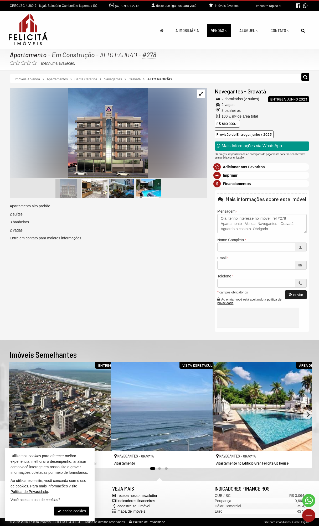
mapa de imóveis (131, 511)
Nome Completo (230, 240)
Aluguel (248, 30)
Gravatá (257, 91)
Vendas (219, 30)
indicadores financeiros (136, 501)
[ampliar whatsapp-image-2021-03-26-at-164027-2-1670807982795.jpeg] (79, 133)
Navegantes (229, 91)
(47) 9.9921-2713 (127, 6)
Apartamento (28, 55)
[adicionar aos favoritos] (100, 459)
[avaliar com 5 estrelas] (34, 63)
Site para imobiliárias (277, 522)
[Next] (307, 414)
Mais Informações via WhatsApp (249, 146)
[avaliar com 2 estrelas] (17, 63)
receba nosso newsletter (137, 495)
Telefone (224, 276)
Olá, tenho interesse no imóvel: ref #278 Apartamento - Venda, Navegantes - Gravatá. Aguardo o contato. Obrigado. (262, 223)
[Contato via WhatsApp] (308, 500)
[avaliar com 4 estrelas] (28, 63)
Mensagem (226, 211)
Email (222, 258)
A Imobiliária (187, 30)
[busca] (303, 30)
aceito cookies (71, 511)
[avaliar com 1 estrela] (12, 63)
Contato (279, 30)
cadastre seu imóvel (133, 506)
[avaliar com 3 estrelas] (23, 63)
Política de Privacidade (149, 522)
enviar (296, 295)
